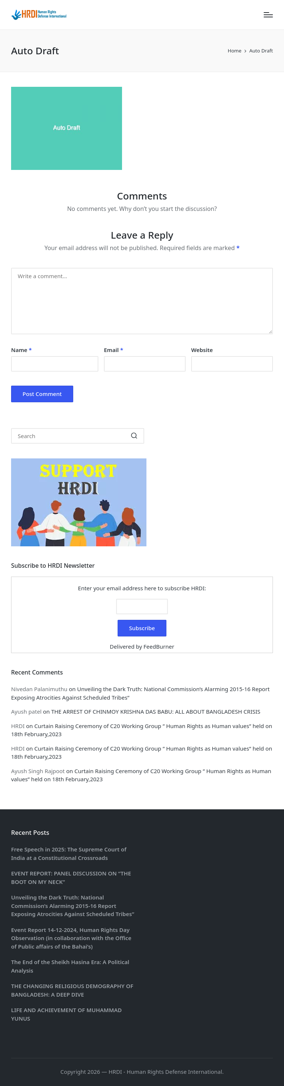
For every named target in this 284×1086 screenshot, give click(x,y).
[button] (134, 436)
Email (113, 350)
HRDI (17, 726)
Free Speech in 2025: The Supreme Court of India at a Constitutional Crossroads (68, 853)
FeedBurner (158, 646)
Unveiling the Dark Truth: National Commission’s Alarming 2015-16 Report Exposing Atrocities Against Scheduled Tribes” (72, 906)
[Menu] (268, 14)
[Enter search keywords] (77, 436)
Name (21, 350)
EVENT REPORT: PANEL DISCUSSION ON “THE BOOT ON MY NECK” (71, 877)
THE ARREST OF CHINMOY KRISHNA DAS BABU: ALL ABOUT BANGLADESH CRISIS (155, 711)
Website (202, 350)
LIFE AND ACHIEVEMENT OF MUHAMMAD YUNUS (66, 1014)
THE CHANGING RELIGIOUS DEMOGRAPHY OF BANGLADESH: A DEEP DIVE (72, 990)
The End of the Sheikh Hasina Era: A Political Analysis (70, 966)
